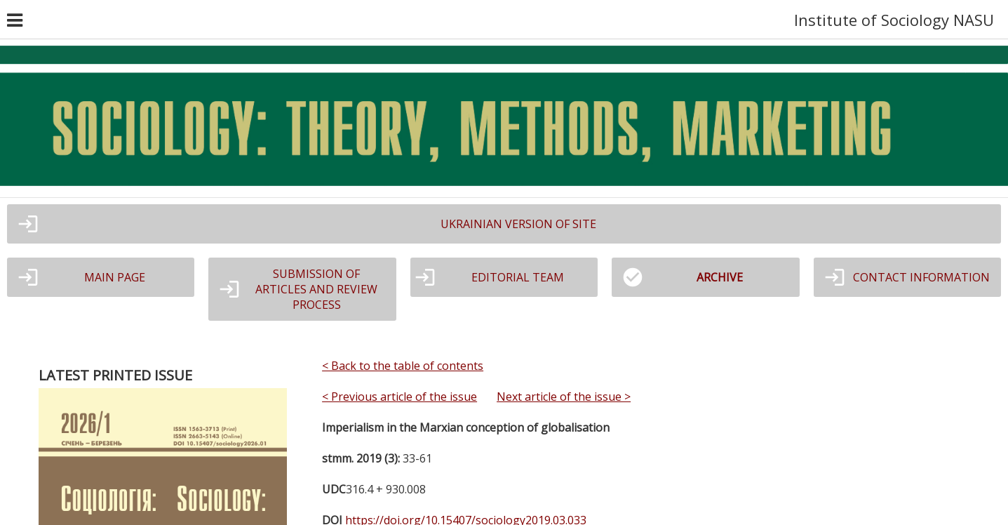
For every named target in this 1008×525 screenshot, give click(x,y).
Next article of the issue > (564, 396)
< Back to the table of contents (402, 365)
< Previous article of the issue (399, 396)
